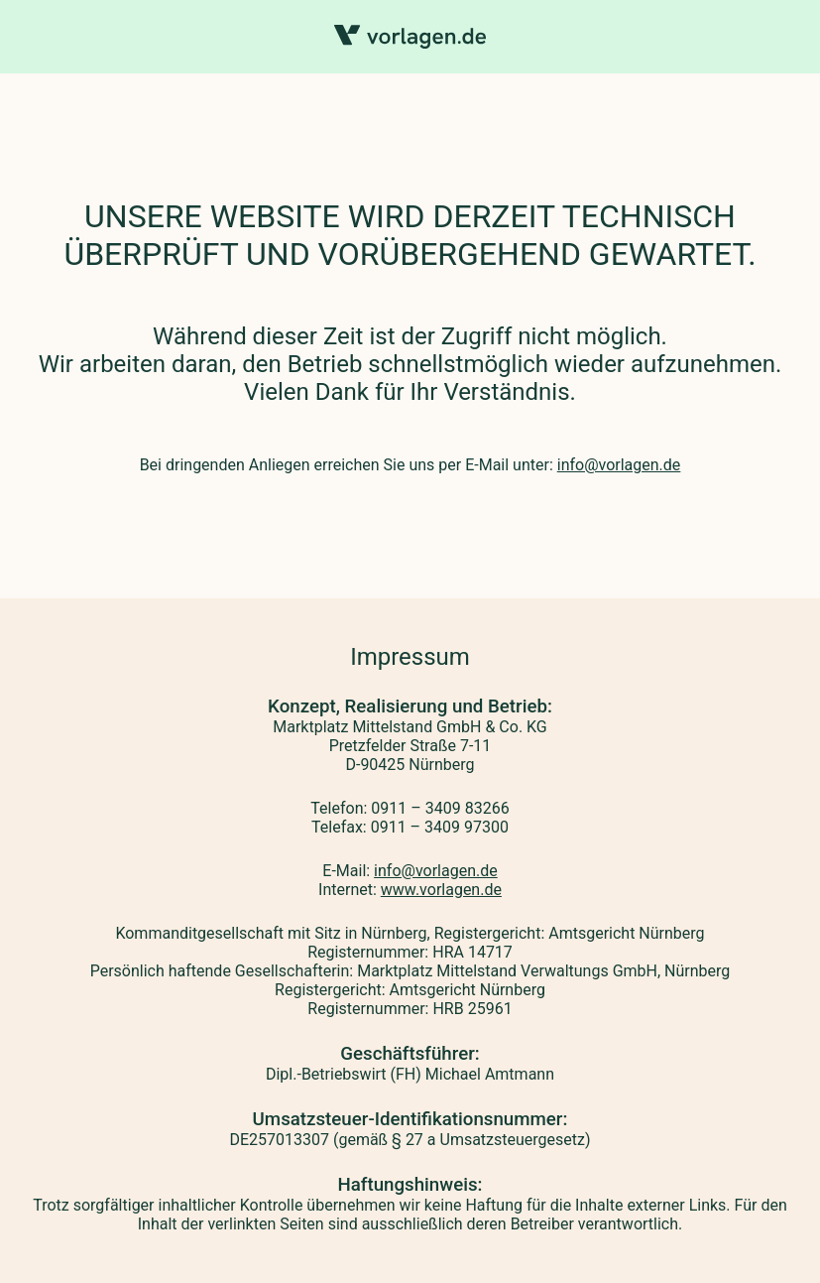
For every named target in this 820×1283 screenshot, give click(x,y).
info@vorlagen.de (619, 464)
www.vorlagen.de (441, 889)
